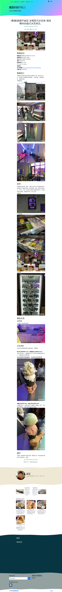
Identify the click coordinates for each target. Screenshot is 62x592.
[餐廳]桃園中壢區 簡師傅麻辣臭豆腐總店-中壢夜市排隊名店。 (41, 512)
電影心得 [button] (28, 1)
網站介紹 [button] (17, 1)
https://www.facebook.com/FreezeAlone (31, 67)
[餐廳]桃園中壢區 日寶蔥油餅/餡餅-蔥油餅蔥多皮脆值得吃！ (27, 491)
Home (12, 1)
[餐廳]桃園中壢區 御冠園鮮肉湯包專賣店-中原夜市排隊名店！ (35, 491)
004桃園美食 (34, 462)
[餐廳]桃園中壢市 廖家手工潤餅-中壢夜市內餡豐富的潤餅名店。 (20, 512)
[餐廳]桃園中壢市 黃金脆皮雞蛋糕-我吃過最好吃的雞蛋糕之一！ (31, 512)
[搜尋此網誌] (18, 578)
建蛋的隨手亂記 (17, 7)
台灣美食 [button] (22, 1)
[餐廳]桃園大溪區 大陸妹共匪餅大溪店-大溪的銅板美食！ (20, 528)
